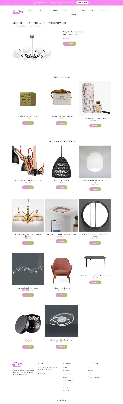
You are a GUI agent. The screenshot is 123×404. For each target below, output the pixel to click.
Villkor (90, 375)
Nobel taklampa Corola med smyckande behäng (28, 236)
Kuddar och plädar (73, 13)
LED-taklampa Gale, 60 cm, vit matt (61, 341)
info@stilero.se (42, 374)
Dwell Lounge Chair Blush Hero (61, 289)
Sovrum (93, 11)
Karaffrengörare (27, 341)
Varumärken (104, 11)
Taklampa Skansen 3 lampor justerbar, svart (28, 181)
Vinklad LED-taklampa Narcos (28, 289)
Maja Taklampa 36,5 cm (61, 181)
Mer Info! (69, 44)
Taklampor (80, 33)
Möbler (84, 11)
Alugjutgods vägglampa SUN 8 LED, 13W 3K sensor (95, 236)
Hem (13, 27)
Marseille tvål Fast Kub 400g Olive (28, 117)
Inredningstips (54, 11)
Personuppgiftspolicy (94, 378)
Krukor (64, 11)
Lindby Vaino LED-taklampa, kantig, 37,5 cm (61, 235)
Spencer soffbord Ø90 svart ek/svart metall (95, 276)
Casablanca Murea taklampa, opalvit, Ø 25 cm (95, 182)
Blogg (90, 368)
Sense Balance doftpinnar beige (95, 119)
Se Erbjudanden (82, 2)
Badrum (31, 11)
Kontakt (90, 371)
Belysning (41, 11)
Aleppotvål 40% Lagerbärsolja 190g (61, 117)
